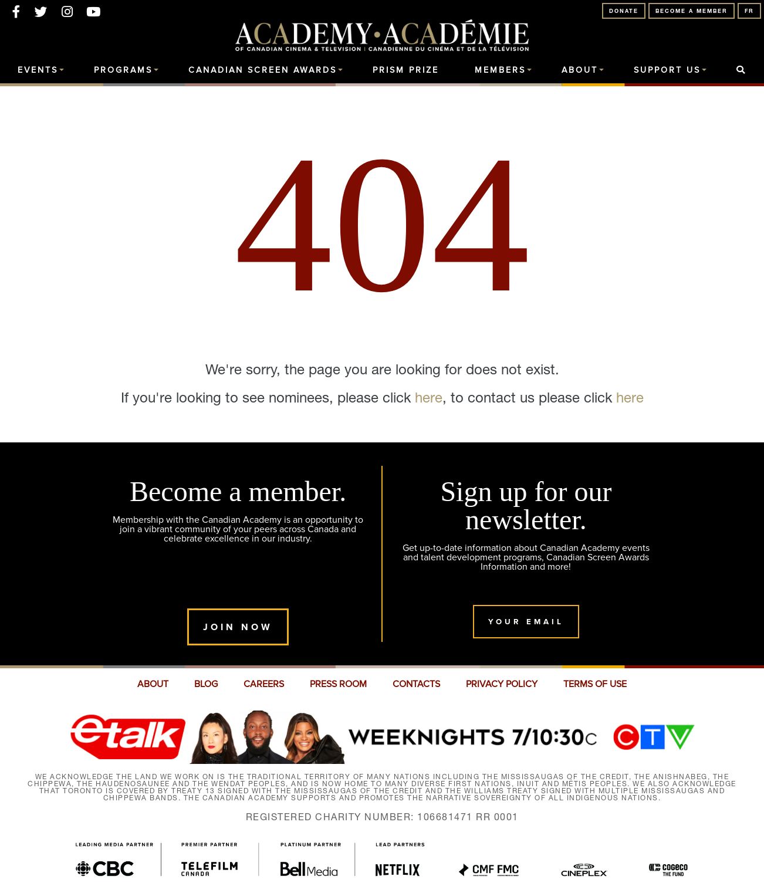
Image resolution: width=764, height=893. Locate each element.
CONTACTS (416, 684)
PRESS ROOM (338, 684)
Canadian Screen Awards (262, 70)
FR (749, 11)
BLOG (206, 684)
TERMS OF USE (595, 684)
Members (500, 70)
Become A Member (691, 11)
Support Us (667, 70)
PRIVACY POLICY (501, 684)
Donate (623, 11)
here (428, 397)
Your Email (526, 621)
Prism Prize (406, 70)
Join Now (238, 627)
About (580, 70)
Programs (123, 70)
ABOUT (152, 684)
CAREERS (264, 684)
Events (38, 70)
